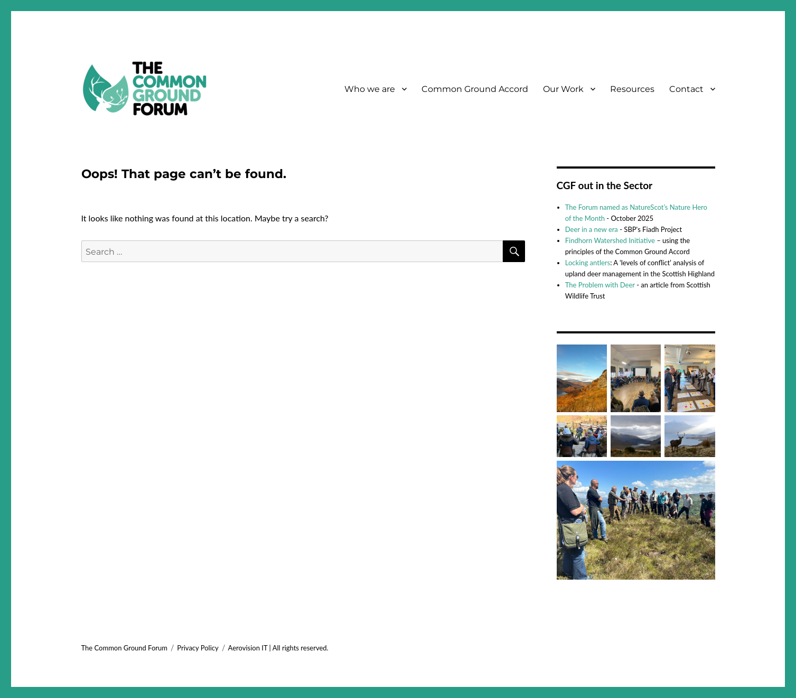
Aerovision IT (248, 648)
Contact (686, 89)
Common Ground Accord (475, 89)
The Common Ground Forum (124, 648)
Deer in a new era (591, 229)
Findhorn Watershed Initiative (610, 240)
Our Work (563, 89)
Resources (632, 89)
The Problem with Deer (600, 285)
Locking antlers (587, 262)
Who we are (369, 89)
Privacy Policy (197, 648)
